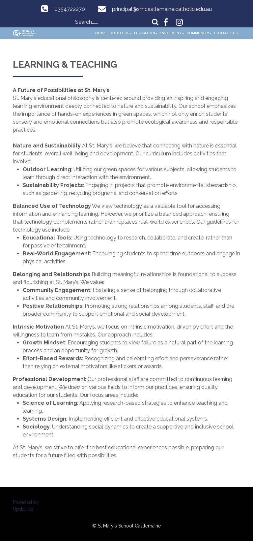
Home (100, 33)
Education (144, 33)
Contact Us (226, 33)
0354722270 (69, 9)
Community (197, 33)
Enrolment (171, 33)
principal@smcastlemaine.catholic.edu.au (162, 9)
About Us (119, 33)
